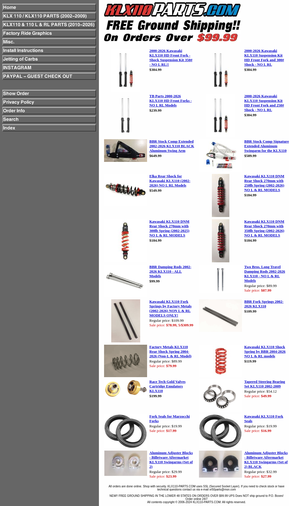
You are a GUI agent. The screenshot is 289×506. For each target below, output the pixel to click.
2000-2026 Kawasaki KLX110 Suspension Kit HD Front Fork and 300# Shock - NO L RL (264, 58)
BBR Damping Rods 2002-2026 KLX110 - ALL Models (170, 271)
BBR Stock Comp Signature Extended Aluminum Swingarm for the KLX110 (266, 146)
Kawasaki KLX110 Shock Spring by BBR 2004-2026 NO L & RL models (265, 351)
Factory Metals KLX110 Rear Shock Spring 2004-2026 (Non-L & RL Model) (170, 351)
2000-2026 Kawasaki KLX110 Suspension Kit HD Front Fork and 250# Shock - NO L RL (264, 103)
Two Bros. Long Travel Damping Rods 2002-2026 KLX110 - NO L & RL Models (264, 274)
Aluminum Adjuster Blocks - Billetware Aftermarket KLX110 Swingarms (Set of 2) (171, 460)
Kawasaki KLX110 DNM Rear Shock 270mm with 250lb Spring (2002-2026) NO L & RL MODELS (264, 183)
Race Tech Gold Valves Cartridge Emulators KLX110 (167, 386)
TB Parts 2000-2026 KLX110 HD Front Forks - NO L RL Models (170, 100)
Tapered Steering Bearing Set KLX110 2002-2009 (264, 383)
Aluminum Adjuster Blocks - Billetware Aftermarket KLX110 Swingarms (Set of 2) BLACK (266, 460)
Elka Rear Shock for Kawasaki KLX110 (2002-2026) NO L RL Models (169, 180)
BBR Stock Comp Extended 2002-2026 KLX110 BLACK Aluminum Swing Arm (171, 146)
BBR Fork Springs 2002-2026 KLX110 (264, 303)
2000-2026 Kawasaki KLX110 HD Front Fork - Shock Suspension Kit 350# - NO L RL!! (170, 58)
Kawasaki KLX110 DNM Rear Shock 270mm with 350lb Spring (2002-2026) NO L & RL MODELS (264, 228)
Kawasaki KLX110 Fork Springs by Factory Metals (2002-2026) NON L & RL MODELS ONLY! (170, 308)
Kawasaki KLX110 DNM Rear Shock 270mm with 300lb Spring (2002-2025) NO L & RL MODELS (169, 228)
